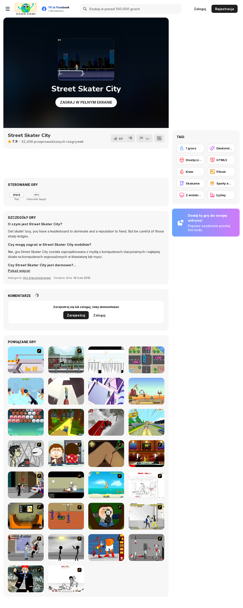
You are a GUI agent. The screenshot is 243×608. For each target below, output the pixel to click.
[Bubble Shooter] (26, 422)
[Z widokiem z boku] (190, 195)
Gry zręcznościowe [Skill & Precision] (37, 278)
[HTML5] (221, 159)
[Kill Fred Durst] (26, 578)
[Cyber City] (106, 391)
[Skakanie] (190, 183)
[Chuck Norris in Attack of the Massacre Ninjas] (26, 547)
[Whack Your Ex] (66, 578)
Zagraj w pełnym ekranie (86, 102)
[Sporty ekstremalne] (221, 183)
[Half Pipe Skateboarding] (26, 516)
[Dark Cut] (106, 453)
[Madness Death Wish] (146, 547)
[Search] (85, 9)
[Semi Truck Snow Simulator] (106, 422)
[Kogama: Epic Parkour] (66, 422)
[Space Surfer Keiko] (66, 391)
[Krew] (190, 171)
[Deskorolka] (221, 148)
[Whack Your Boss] (146, 484)
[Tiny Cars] (146, 359)
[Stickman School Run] (106, 359)
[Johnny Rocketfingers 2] (26, 453)
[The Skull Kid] (66, 484)
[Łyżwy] (221, 195)
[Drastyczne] (190, 159)
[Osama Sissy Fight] (106, 547)
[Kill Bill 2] (146, 453)
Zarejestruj (76, 315)
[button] (19, 270)
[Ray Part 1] (106, 516)
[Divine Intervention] (26, 484)
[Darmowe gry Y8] (25, 9)
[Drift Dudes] (146, 422)
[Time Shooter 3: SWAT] (26, 391)
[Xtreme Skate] (26, 359)
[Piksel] (221, 171)
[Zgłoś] (144, 138)
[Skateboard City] (66, 359)
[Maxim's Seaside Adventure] (106, 484)
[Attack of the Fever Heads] (66, 516)
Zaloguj (200, 9)
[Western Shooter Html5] (146, 391)
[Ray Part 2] (66, 453)
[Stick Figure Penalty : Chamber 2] (66, 547)
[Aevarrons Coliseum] (146, 516)
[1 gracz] (190, 148)
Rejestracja (224, 9)
